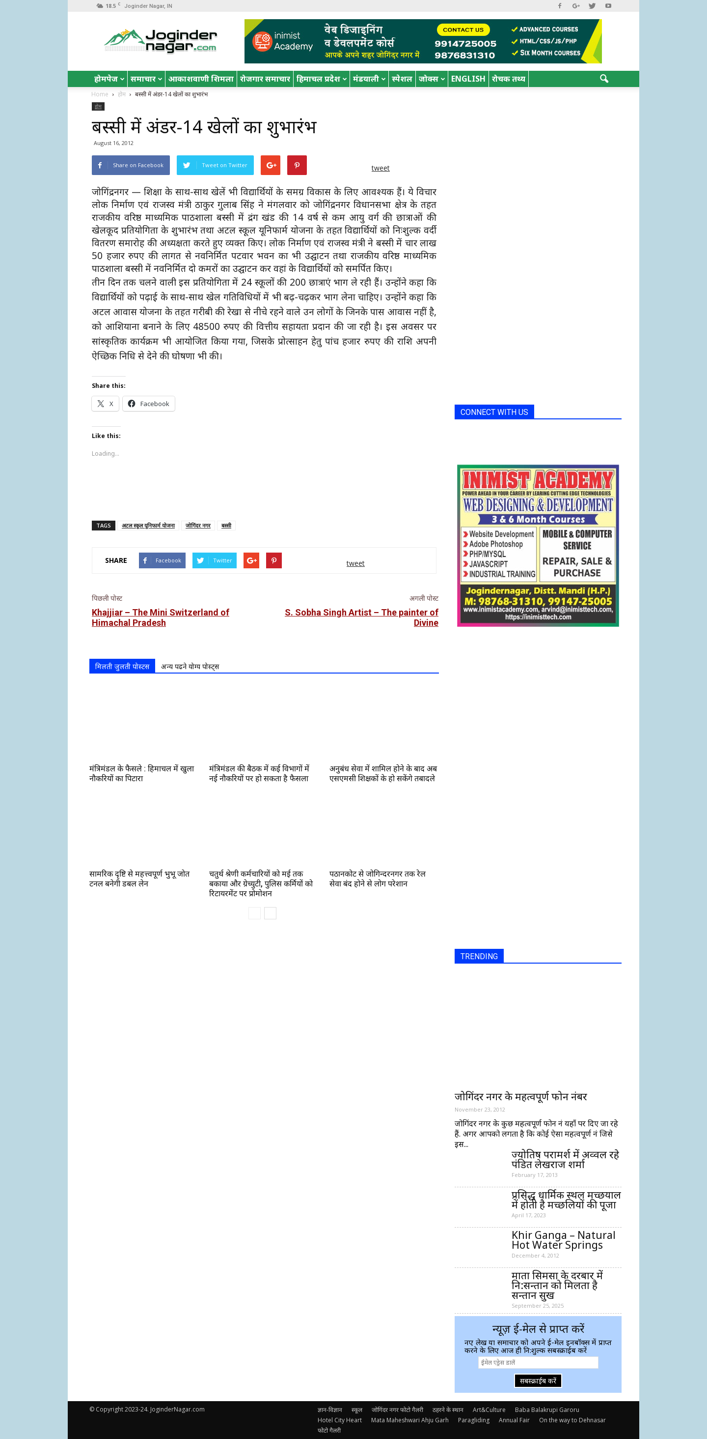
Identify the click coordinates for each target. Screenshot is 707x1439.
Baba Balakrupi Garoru (547, 1410)
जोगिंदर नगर (198, 525)
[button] (604, 79)
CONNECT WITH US (494, 412)
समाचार (147, 78)
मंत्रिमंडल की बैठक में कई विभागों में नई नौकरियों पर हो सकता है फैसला (259, 773)
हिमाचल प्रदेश (322, 78)
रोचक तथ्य (508, 78)
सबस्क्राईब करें (538, 1380)
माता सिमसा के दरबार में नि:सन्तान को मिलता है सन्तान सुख (557, 1285)
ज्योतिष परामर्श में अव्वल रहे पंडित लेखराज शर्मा (565, 1159)
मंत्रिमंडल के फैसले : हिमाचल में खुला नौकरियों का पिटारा (141, 773)
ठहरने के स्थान (448, 1410)
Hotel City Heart (340, 1420)
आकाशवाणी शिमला (201, 78)
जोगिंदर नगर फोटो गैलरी (397, 1410)
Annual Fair (514, 1420)
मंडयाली (369, 78)
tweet (381, 168)
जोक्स (432, 78)
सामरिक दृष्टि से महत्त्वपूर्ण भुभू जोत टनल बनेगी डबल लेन (139, 878)
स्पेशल (402, 78)
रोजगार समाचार (265, 78)
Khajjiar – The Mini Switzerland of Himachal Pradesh (160, 617)
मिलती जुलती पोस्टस (122, 666)
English (468, 78)
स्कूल (357, 1410)
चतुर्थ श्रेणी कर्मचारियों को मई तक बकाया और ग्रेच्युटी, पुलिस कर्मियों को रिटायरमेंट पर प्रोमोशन (261, 883)
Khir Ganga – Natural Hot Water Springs (564, 1240)
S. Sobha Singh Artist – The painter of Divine (361, 617)
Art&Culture (489, 1410)
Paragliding (473, 1420)
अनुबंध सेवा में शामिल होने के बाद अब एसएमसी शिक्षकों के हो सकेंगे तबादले (383, 773)
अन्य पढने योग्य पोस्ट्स (190, 666)
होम (98, 106)
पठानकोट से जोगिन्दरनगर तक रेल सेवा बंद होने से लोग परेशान (377, 878)
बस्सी (226, 525)
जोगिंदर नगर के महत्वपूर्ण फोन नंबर (521, 1096)
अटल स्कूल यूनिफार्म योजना (148, 525)
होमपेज (109, 78)
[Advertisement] (264, 487)
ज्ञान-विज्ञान (330, 1410)
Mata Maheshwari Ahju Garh (410, 1420)
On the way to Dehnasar (572, 1420)
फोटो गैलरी (329, 1430)
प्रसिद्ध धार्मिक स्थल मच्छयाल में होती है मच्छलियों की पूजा (566, 1199)
